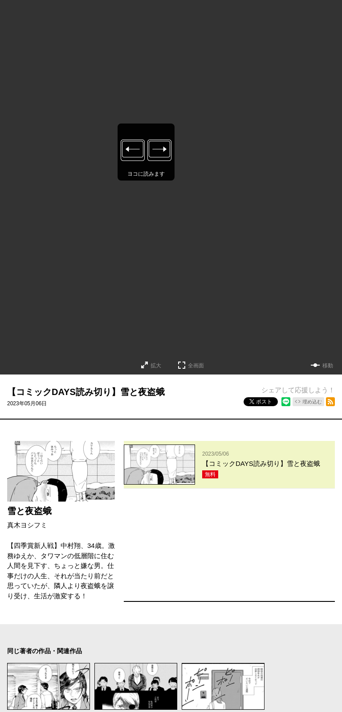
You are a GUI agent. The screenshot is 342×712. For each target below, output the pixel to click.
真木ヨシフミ (27, 525)
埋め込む (312, 401)
